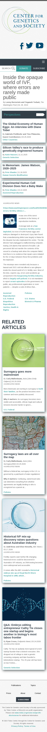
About (23, 693)
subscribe (23, 700)
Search (6, 68)
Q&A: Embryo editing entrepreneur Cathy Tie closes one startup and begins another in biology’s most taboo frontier (23, 631)
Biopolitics (8, 302)
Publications (16, 685)
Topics (33, 685)
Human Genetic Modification (15, 175)
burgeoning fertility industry (30, 276)
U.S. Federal (8, 299)
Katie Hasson (11, 155)
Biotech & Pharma (33, 302)
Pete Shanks (11, 172)
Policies (28, 293)
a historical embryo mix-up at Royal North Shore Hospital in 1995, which (21, 573)
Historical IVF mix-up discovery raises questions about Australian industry (21, 539)
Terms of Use (29, 726)
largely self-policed (18, 279)
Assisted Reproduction (13, 193)
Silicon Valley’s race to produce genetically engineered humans (23, 149)
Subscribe (39, 68)
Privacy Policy (17, 726)
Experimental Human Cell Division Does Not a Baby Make (23, 184)
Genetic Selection (11, 157)
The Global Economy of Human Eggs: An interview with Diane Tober (23, 127)
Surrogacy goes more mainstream (17, 373)
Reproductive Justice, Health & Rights (10, 307)
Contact (38, 693)
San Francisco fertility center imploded (22, 229)
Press (8, 693)
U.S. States (30, 299)
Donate (23, 68)
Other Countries (10, 140)
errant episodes (17, 281)
